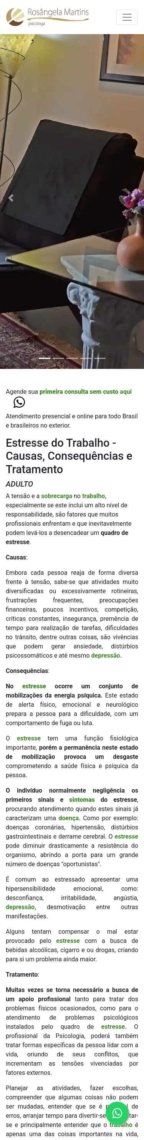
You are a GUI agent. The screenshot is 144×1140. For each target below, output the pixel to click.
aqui (86, 391)
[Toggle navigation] (127, 17)
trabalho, (94, 496)
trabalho (122, 1124)
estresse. (114, 1026)
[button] (11, 198)
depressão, (21, 907)
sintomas (85, 799)
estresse (38, 686)
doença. (69, 818)
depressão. (106, 655)
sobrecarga (57, 496)
